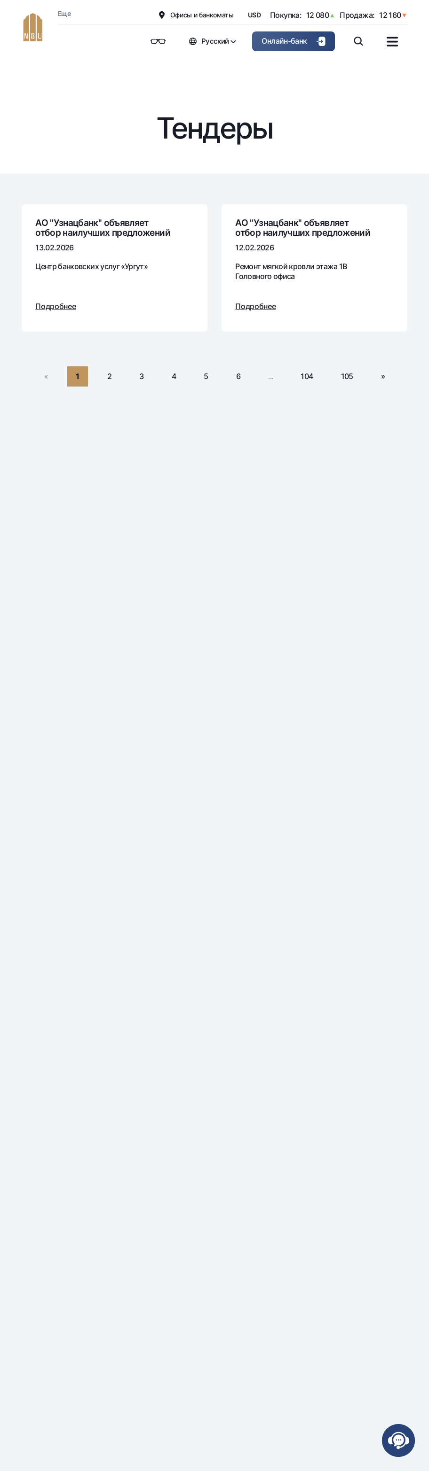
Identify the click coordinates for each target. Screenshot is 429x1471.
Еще (64, 13)
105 (347, 376)
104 (307, 376)
